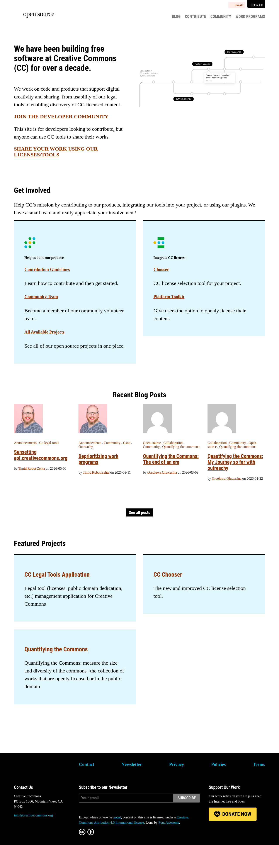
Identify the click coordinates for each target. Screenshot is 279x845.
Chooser (161, 269)
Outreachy (85, 447)
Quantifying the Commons (56, 649)
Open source (38, 14)
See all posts (139, 512)
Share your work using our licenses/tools (56, 152)
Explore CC (256, 5)
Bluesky (17, 831)
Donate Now (236, 814)
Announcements (25, 443)
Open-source (152, 443)
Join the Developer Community (61, 116)
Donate (239, 5)
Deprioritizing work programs (98, 459)
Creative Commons (35, 767)
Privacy (176, 764)
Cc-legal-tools (49, 443)
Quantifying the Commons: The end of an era (171, 459)
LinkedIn (41, 831)
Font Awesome (168, 822)
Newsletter (131, 764)
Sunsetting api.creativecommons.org (40, 455)
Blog (176, 16)
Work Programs (250, 16)
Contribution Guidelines (47, 269)
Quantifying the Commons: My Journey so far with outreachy (235, 462)
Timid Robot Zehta (31, 468)
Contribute (195, 16)
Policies (218, 764)
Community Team (41, 296)
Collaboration (173, 443)
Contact (86, 764)
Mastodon (29, 831)
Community (220, 16)
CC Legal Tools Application (57, 574)
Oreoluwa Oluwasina (162, 472)
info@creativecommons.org (33, 815)
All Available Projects (44, 332)
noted (117, 817)
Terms (259, 764)
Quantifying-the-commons (180, 447)
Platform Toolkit (168, 296)
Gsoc (126, 443)
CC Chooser (167, 574)
